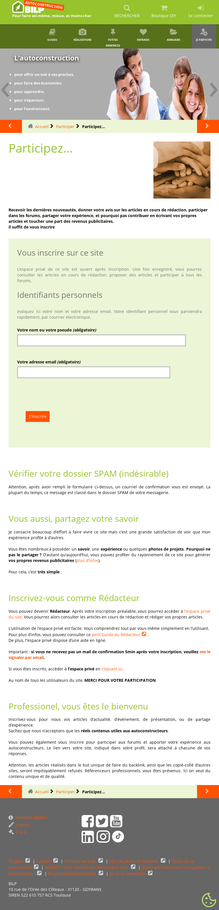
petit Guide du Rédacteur (116, 634)
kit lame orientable (128, 873)
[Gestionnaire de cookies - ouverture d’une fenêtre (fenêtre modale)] (209, 900)
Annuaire (173, 35)
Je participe (204, 35)
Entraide (143, 35)
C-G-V (17, 832)
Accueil (42, 126)
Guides (52, 35)
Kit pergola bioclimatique (72, 873)
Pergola (16, 861)
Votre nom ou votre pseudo (56, 330)
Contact (19, 825)
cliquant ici (112, 669)
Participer (65, 126)
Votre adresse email (49, 362)
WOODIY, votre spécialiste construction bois (87, 867)
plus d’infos (87, 560)
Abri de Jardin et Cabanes (134, 861)
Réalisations (82, 35)
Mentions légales (28, 817)
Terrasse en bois (80, 861)
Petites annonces (113, 38)
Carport (44, 861)
